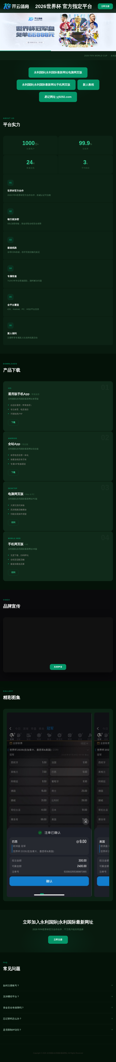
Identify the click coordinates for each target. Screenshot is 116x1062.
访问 (13, 522)
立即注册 (105, 6)
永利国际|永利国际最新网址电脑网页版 (58, 72)
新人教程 (88, 84)
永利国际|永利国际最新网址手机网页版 (46, 84)
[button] (42, 894)
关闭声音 (58, 667)
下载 (13, 422)
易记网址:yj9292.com (57, 96)
